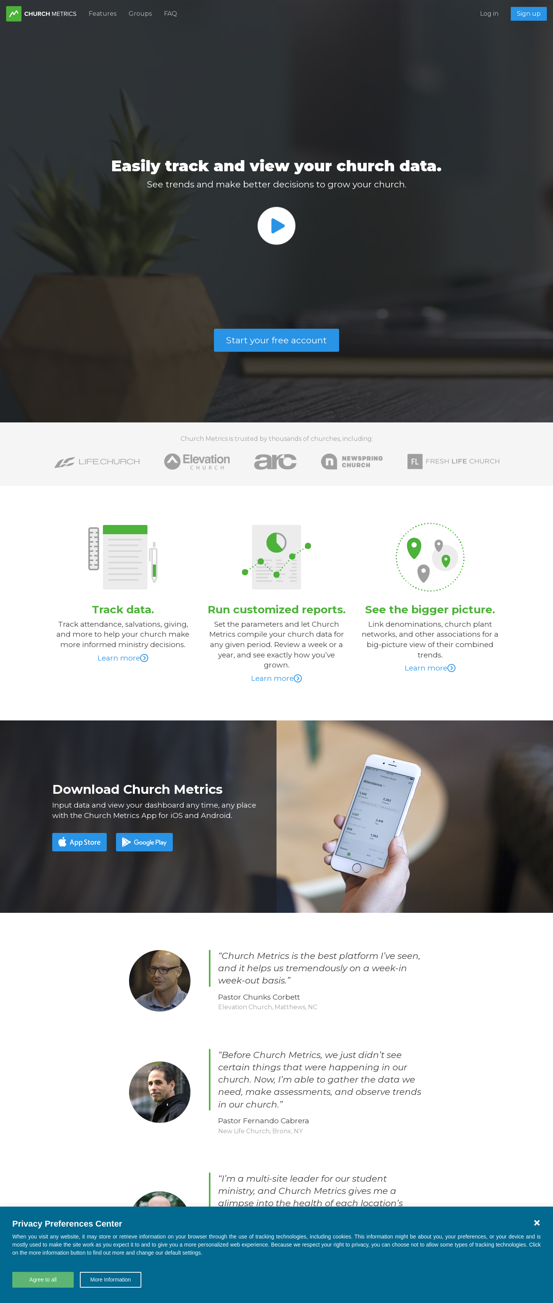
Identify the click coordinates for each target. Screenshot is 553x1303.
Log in (489, 13)
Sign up (529, 13)
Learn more (123, 658)
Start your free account (276, 340)
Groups (140, 13)
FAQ (170, 13)
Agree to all (43, 1280)
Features (102, 13)
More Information (110, 1280)
